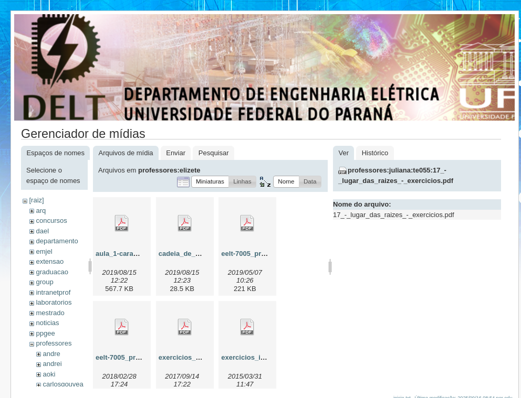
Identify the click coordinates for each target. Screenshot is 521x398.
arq (41, 210)
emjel (44, 251)
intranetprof (53, 292)
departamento (57, 241)
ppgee (45, 333)
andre (51, 354)
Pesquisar (214, 153)
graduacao (52, 272)
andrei (52, 364)
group (44, 282)
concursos (51, 220)
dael (42, 231)
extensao (50, 261)
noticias (47, 323)
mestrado (50, 313)
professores (53, 343)
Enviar (175, 153)
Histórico (375, 153)
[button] (210, 182)
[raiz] (36, 200)
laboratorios (53, 302)
